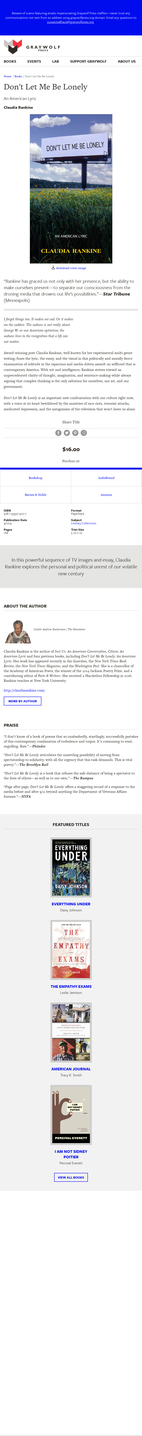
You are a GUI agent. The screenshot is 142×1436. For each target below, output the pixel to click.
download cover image (71, 268)
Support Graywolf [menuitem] (88, 61)
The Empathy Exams (71, 986)
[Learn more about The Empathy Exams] (71, 950)
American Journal (71, 1069)
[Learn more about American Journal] (71, 1032)
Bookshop (35, 478)
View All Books (71, 1177)
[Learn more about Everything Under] (71, 867)
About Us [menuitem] (127, 61)
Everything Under (71, 904)
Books (18, 76)
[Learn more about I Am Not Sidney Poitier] (71, 1115)
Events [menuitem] (34, 61)
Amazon (106, 494)
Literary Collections (83, 523)
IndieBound (106, 478)
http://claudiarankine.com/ (24, 690)
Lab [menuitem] (55, 61)
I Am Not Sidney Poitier (71, 1154)
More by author (22, 701)
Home (7, 76)
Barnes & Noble (35, 494)
